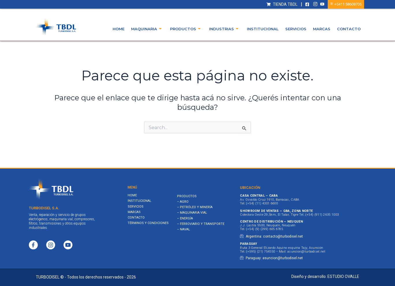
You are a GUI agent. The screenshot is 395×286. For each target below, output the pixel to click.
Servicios (295, 29)
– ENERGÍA (185, 218)
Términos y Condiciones (148, 223)
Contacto (349, 29)
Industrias (224, 29)
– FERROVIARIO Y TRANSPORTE (200, 224)
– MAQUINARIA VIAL (192, 213)
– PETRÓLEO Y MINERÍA (195, 207)
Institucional (263, 29)
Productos (185, 29)
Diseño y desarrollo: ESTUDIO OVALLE (325, 276)
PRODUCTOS (187, 196)
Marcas (321, 29)
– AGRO (183, 202)
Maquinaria (146, 29)
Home (118, 29)
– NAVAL (183, 229)
